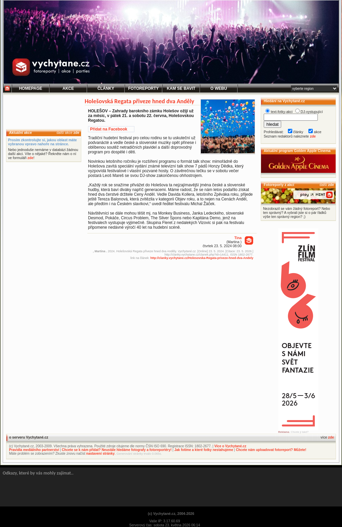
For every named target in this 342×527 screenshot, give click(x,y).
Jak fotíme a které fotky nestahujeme (203, 450)
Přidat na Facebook (108, 129)
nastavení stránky (100, 453)
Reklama (283, 432)
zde (76, 132)
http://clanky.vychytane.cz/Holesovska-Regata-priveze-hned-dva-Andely (202, 258)
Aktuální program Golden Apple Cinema (297, 151)
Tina (238, 238)
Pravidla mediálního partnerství (34, 450)
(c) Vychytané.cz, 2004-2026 (171, 514)
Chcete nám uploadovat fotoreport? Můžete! (271, 450)
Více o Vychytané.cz (230, 446)
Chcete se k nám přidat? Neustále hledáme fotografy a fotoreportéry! (117, 450)
